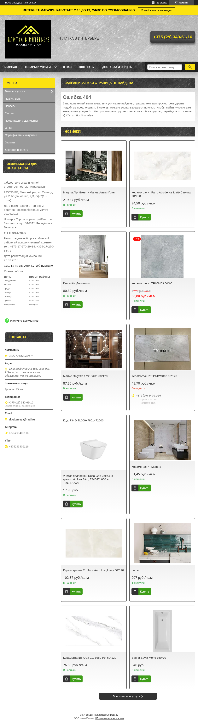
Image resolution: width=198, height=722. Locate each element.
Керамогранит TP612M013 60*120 (154, 376)
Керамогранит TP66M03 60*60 (151, 283)
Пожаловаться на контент (110, 718)
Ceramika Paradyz (79, 115)
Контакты (86, 67)
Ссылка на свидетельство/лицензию (28, 265)
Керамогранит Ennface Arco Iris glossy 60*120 (93, 570)
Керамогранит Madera (146, 466)
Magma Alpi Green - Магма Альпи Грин (88, 192)
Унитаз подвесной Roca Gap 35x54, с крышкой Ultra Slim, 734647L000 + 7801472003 (88, 479)
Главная (10, 67)
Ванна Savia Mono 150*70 (148, 657)
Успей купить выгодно (156, 10)
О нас (67, 67)
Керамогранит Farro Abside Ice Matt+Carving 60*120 (160, 194)
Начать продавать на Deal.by (20, 2)
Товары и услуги (38, 67)
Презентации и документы (21, 120)
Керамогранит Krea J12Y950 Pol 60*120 (89, 657)
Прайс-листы (13, 98)
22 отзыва (161, 2)
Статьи (9, 113)
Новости (10, 106)
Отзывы (10, 142)
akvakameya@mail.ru (22, 419)
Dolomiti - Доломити (76, 283)
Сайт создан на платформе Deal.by (99, 715)
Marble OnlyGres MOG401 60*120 (85, 376)
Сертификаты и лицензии (21, 135)
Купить (76, 213)
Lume (135, 570)
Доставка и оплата (117, 67)
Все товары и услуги (126, 696)
